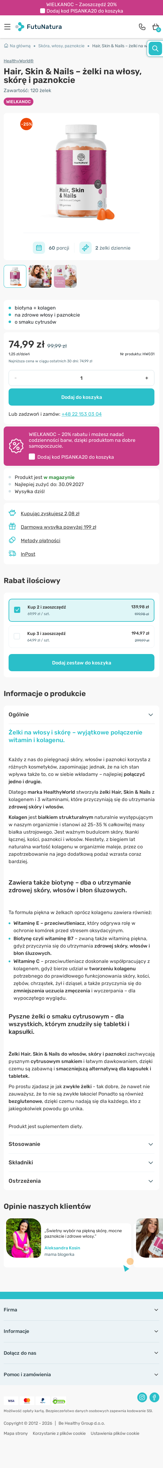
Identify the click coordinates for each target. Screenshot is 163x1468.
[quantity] (81, 378)
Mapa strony (16, 1433)
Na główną (17, 46)
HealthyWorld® (19, 61)
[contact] (142, 26)
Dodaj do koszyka (81, 397)
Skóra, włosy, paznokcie (61, 46)
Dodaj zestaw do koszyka (81, 663)
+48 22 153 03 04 (82, 414)
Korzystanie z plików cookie (59, 1433)
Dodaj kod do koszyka (85, 11)
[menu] (9, 26)
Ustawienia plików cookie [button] (115, 1433)
